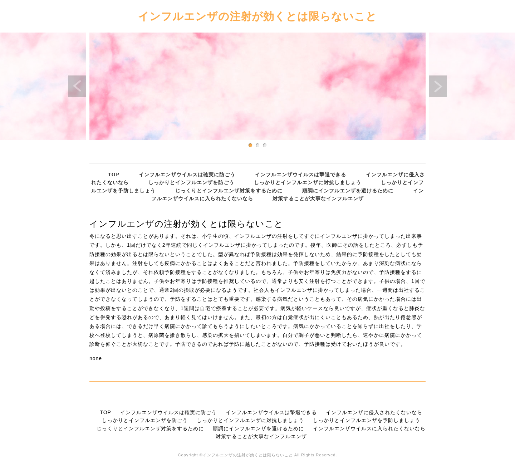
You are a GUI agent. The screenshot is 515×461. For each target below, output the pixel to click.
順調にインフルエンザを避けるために (347, 190)
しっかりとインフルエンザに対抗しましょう (307, 182)
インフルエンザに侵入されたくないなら (374, 412)
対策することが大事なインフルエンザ (318, 198)
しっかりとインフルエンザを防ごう (191, 182)
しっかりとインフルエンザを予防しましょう (366, 420)
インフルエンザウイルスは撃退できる (300, 174)
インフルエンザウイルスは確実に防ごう (187, 174)
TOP (113, 174)
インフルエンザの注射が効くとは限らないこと (257, 16)
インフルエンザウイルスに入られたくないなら (369, 428)
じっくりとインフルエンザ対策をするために (229, 190)
